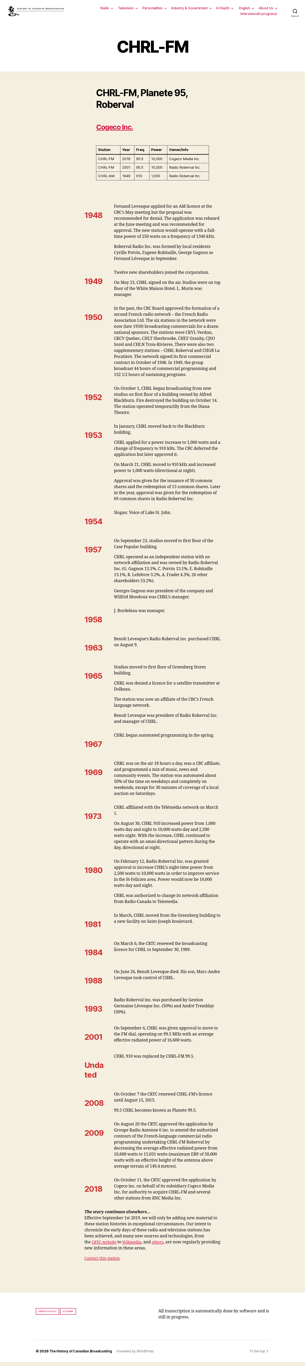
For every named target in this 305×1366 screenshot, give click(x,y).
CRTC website (105, 1246)
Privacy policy (47, 1315)
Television (126, 10)
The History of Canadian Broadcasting (81, 1355)
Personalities (152, 10)
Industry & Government (189, 10)
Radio (104, 10)
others (160, 1246)
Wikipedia (133, 1246)
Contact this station (103, 1262)
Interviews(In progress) (258, 16)
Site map (68, 1315)
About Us (266, 10)
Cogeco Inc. (117, 131)
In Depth (222, 10)
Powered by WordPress (136, 1355)
